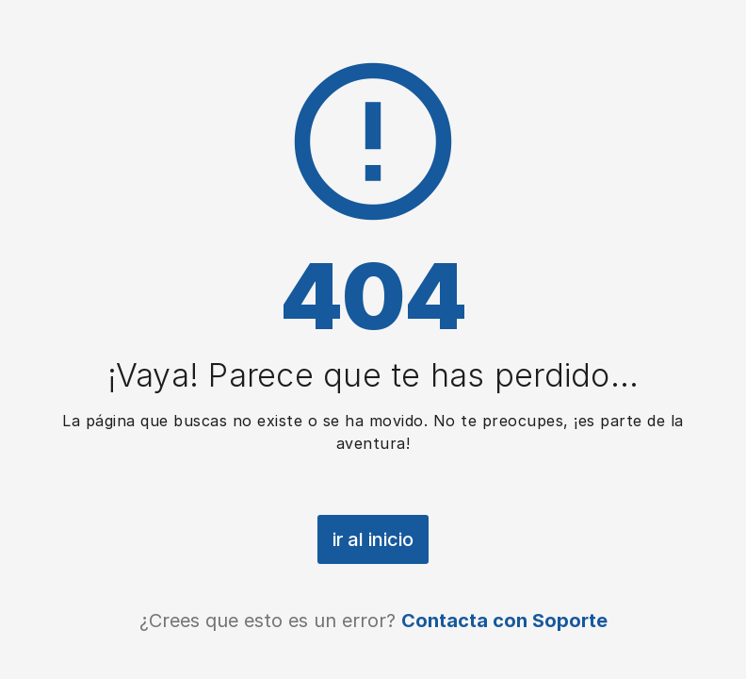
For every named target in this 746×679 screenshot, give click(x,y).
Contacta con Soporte (504, 620)
